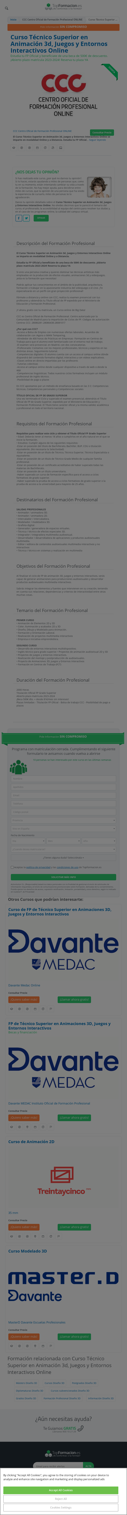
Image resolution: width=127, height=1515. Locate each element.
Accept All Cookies (61, 1490)
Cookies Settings (61, 1507)
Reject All (61, 1499)
